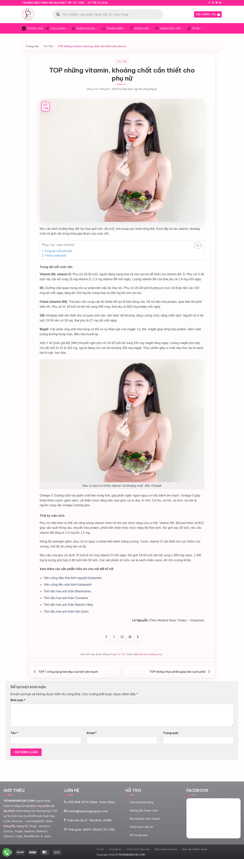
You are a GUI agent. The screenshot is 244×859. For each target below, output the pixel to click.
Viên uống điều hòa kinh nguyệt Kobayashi (73, 578)
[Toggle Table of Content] (196, 245)
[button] (208, 14)
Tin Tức (48, 46)
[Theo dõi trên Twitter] (216, 3)
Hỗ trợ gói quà (139, 835)
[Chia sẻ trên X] (114, 637)
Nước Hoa (140, 28)
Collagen (57, 28)
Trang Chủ (32, 28)
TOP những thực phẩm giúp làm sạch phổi (180, 671)
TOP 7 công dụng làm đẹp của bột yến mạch (65, 671)
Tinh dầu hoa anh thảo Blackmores (67, 591)
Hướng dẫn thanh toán (144, 810)
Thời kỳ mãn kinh (55, 255)
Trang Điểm (113, 28)
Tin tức (100, 849)
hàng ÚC (22, 826)
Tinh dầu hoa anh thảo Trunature (66, 598)
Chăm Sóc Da (84, 28)
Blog (202, 2)
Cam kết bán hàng (141, 802)
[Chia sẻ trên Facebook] (106, 637)
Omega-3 (46, 495)
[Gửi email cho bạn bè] (122, 637)
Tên (14, 733)
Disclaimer (115, 849)
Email (92, 733)
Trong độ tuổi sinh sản (58, 251)
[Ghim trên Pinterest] (130, 637)
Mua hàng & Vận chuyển (145, 818)
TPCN (194, 28)
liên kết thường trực (150, 654)
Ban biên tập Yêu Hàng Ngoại (140, 89)
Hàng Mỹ (9, 826)
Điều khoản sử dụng (166, 849)
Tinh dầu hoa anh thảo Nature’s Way (68, 604)
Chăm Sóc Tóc (169, 28)
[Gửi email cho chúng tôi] (220, 3)
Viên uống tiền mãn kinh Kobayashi (68, 584)
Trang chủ (32, 46)
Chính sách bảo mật (138, 849)
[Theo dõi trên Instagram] (213, 3)
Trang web (170, 733)
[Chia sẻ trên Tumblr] (137, 637)
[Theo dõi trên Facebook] (209, 3)
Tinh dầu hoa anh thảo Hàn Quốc (66, 611)
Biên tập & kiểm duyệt (194, 849)
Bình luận (17, 700)
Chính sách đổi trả (141, 827)
